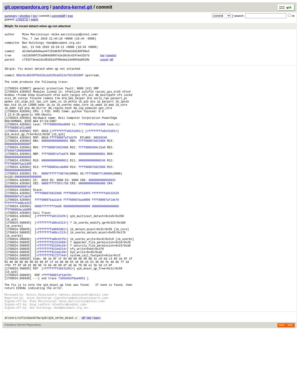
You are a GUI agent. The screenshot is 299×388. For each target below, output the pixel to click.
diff (111, 63)
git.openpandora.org (26, 7)
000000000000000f (17, 166)
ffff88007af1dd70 (63, 158)
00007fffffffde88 (48, 241)
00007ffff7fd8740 (54, 201)
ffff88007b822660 (91, 194)
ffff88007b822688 (91, 162)
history (96, 374)
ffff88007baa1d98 (17, 190)
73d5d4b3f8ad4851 (71, 329)
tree (70, 16)
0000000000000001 (54, 162)
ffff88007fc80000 (98, 201)
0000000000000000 (17, 182)
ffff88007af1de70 (105, 233)
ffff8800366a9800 (56, 142)
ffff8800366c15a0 (91, 170)
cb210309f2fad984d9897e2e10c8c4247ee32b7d (55, 60)
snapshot (111, 59)
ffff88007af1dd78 (54, 178)
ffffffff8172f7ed (51, 301)
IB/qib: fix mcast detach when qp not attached (37, 26)
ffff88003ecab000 (54, 194)
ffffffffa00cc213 (51, 273)
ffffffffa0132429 (105, 225)
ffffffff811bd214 (51, 293)
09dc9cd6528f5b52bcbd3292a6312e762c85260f (49, 82)
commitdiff (58, 16)
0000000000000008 (105, 241)
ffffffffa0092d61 (51, 269)
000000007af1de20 (17, 229)
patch (34, 19)
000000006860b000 (91, 213)
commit (104, 63)
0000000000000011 (54, 186)
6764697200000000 (17, 174)
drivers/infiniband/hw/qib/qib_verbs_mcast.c (41, 375)
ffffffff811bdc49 (51, 297)
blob (89, 374)
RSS (290, 382)
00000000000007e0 (17, 217)
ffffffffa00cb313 (17, 237)
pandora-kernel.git (72, 7)
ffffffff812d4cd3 (51, 289)
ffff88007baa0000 (76, 233)
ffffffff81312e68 (51, 285)
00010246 (100, 158)
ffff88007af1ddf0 (76, 225)
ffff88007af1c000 (91, 142)
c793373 (21, 19)
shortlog (24, 16)
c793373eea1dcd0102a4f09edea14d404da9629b (55, 64)
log (35, 16)
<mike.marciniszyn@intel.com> (74, 35)
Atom (281, 382)
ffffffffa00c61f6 (51, 281)
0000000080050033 (102, 209)
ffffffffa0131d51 (66, 150)
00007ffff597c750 (54, 213)
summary (10, 16)
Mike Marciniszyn (35, 35)
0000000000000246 (91, 186)
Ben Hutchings (33, 45)
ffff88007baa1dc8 (48, 233)
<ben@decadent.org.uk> (63, 45)
